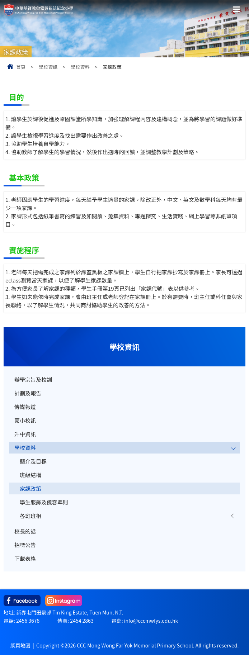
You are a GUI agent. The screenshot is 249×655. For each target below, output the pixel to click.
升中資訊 (25, 434)
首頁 (20, 66)
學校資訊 (48, 66)
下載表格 (25, 558)
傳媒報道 (25, 406)
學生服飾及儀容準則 (44, 502)
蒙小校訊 (25, 420)
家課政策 (30, 488)
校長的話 (25, 531)
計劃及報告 (27, 393)
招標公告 (25, 545)
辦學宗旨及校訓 (33, 379)
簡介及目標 (33, 461)
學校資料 (80, 66)
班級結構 (30, 475)
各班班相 (30, 515)
